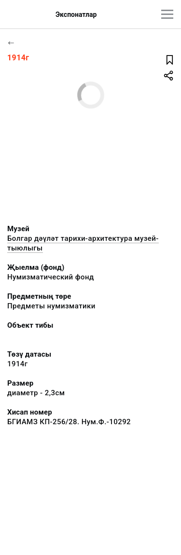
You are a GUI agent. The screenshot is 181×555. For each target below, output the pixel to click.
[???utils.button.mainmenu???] (167, 14)
